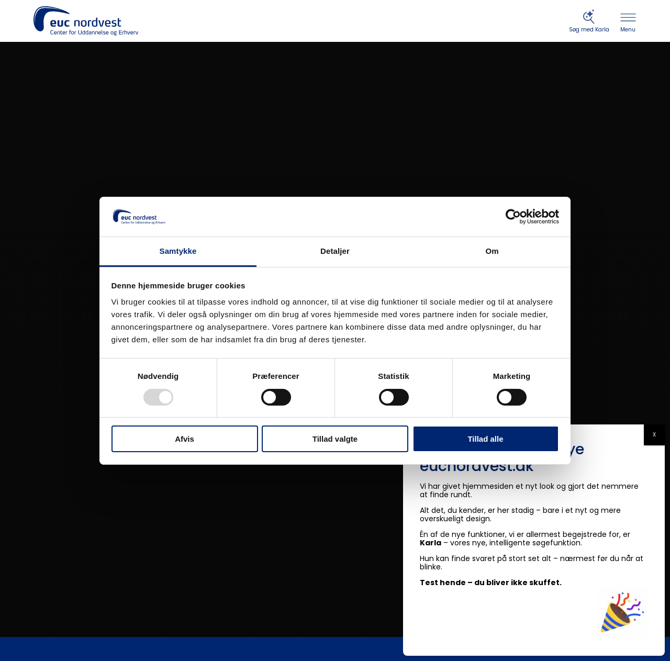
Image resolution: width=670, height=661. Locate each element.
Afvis (184, 438)
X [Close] (654, 435)
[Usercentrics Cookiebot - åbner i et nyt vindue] (513, 217)
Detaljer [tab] (335, 251)
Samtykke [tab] (178, 251)
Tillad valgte (335, 438)
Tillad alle (485, 438)
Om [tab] (491, 251)
